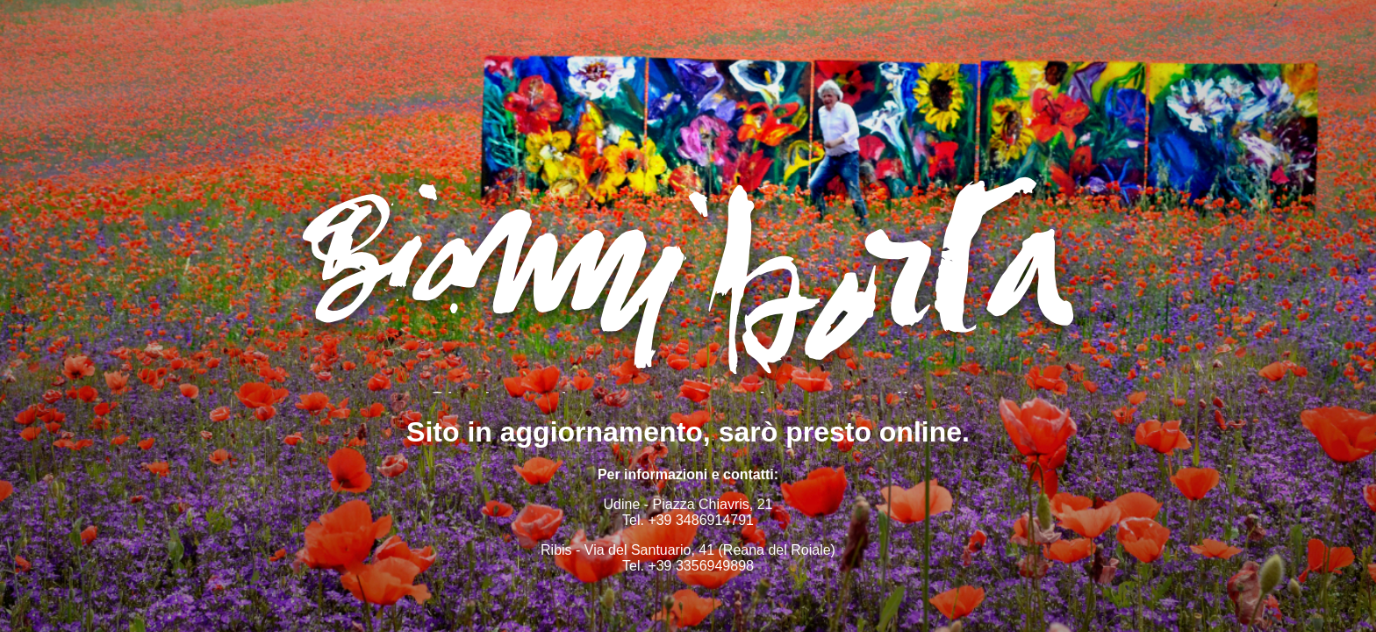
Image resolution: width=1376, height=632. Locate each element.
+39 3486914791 (701, 520)
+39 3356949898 (701, 565)
